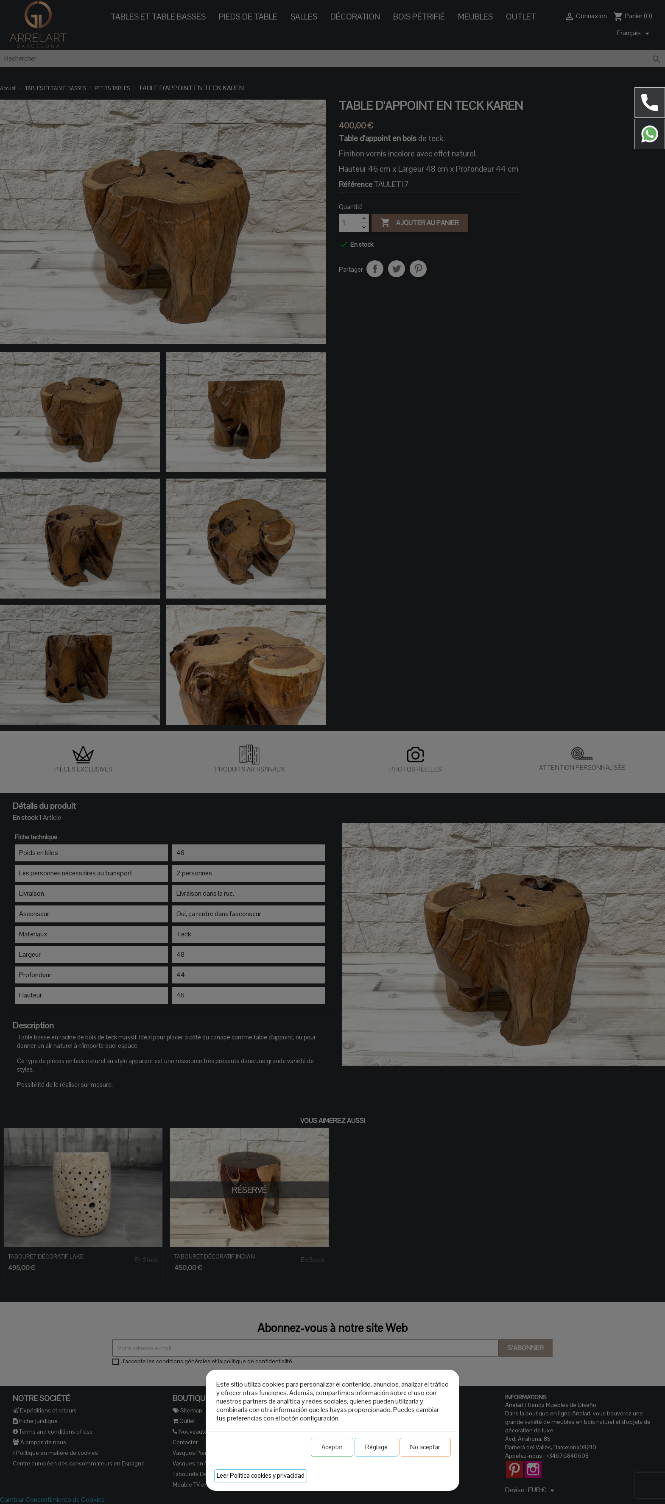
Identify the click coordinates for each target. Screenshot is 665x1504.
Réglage (376, 1447)
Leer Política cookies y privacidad (261, 1475)
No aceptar (425, 1447)
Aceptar (332, 1447)
